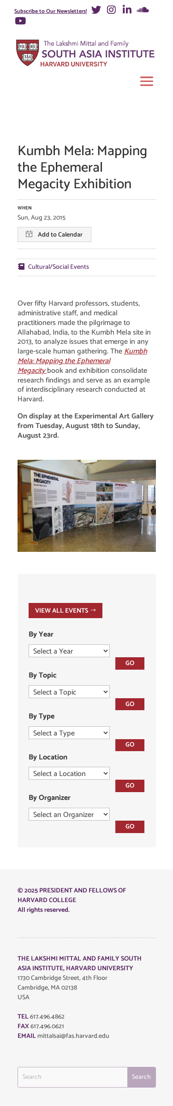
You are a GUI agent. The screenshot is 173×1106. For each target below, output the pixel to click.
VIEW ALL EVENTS (61, 610)
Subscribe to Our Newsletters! (50, 11)
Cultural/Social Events (58, 267)
